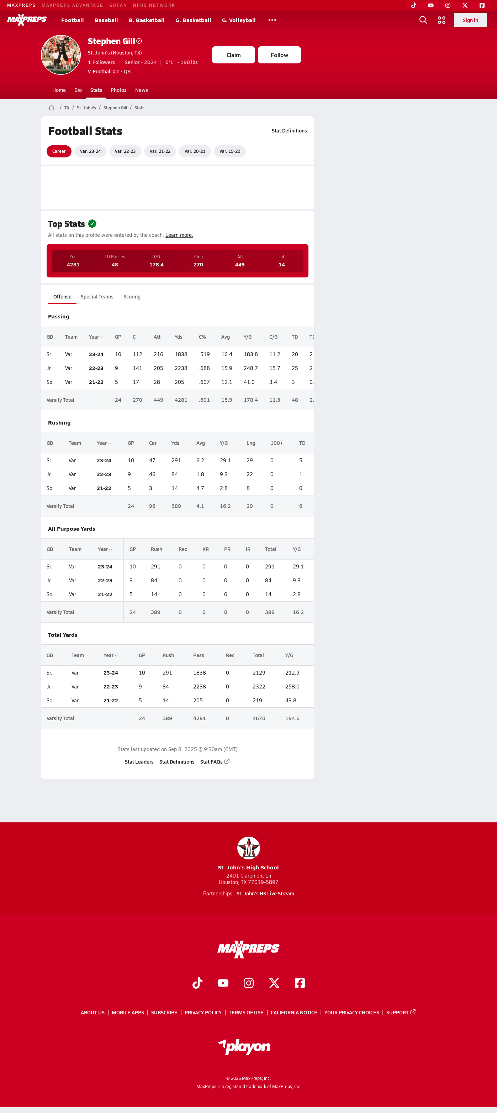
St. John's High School (248, 854)
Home (59, 89)
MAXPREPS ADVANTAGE (73, 5)
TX (66, 107)
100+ (276, 443)
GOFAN (118, 5)
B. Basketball (147, 20)
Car (153, 443)
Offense (62, 296)
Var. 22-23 (125, 151)
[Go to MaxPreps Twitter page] (274, 983)
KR (205, 549)
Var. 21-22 (160, 151)
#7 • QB (109, 71)
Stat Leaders (139, 761)
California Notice (294, 1012)
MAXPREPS (21, 5)
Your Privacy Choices (351, 1012)
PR (227, 549)
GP (118, 336)
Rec (183, 549)
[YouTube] (431, 5)
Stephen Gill (115, 40)
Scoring (132, 296)
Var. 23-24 (90, 151)
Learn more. (179, 235)
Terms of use (246, 1012)
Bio (78, 89)
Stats (96, 89)
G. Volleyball (239, 20)
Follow (279, 55)
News (141, 89)
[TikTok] (414, 5)
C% (202, 336)
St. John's (86, 107)
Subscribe (164, 1012)
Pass (198, 655)
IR (248, 549)
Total (270, 549)
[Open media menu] (442, 20)
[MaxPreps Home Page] (51, 107)
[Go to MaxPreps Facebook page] (300, 983)
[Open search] (423, 20)
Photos (119, 89)
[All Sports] (272, 20)
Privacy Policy (203, 1012)
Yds (179, 336)
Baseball (106, 20)
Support (401, 1012)
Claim (234, 55)
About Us (93, 1012)
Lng (251, 443)
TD (295, 336)
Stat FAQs (215, 761)
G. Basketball (193, 20)
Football (72, 20)
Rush (156, 549)
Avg (225, 336)
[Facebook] (482, 5)
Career (59, 151)
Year (96, 336)
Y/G (248, 336)
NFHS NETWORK (154, 5)
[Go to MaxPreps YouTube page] (223, 983)
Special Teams (97, 296)
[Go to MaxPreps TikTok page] (197, 983)
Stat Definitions (289, 130)
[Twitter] (465, 5)
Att (157, 336)
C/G (273, 336)
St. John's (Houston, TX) (115, 52)
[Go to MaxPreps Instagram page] (248, 983)
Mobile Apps (128, 1012)
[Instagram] (448, 5)
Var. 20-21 (195, 151)
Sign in (470, 20)
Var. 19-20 (230, 151)
